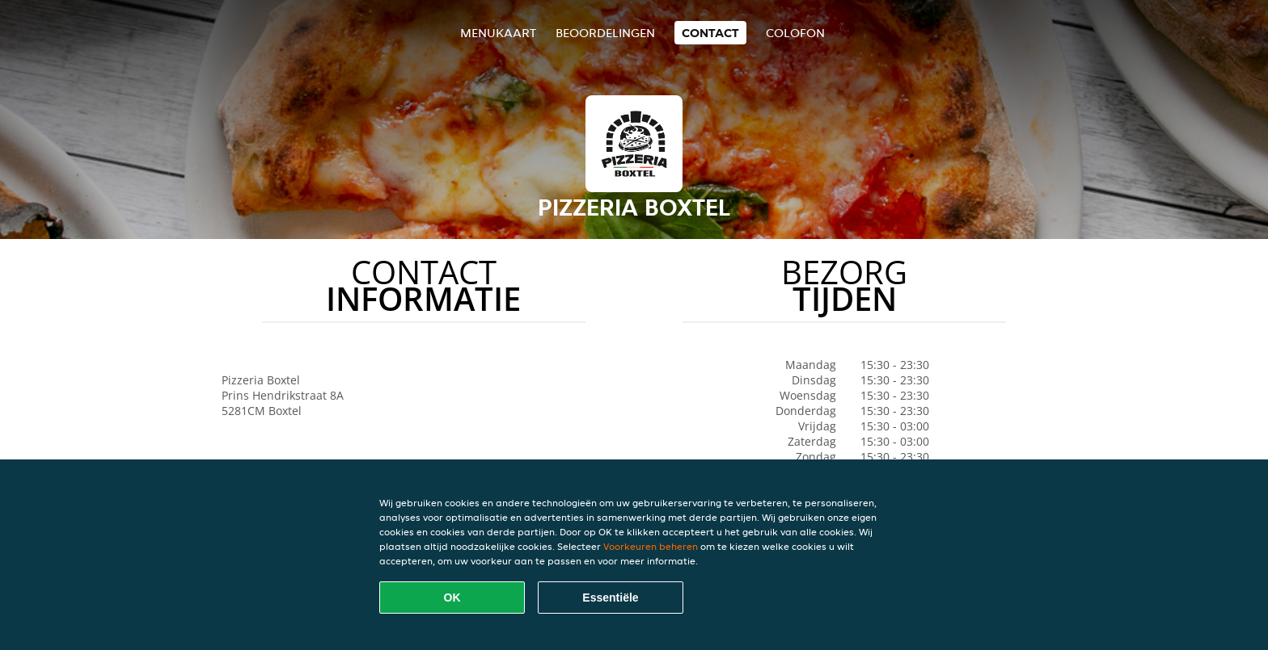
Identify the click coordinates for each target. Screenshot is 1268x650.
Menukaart (498, 32)
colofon (795, 32)
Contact (710, 32)
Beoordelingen (605, 32)
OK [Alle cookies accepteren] (452, 597)
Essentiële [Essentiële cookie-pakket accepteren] (610, 597)
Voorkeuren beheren (650, 546)
